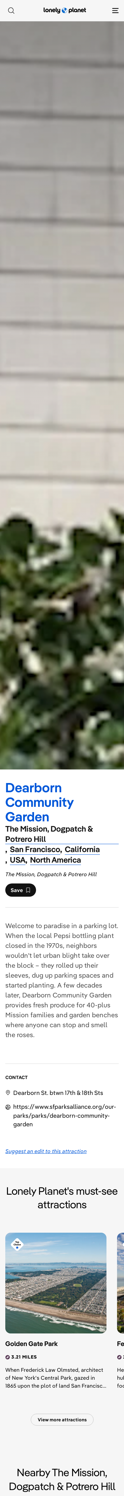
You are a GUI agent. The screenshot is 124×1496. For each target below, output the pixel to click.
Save (20, 892)
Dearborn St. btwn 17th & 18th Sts (58, 1093)
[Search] (11, 11)
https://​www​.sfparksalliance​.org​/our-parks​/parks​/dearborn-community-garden (64, 1115)
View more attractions (62, 1420)
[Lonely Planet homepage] (65, 10)
